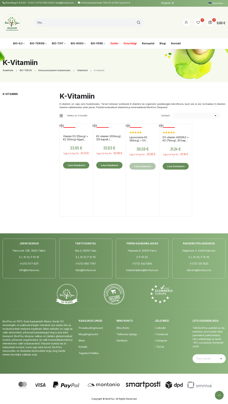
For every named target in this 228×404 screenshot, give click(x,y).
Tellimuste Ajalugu (127, 334)
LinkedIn (160, 327)
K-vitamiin (10, 94)
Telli (220, 358)
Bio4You (110, 398)
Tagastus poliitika (89, 353)
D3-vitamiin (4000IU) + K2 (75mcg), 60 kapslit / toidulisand (176, 139)
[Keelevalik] (216, 3)
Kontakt (83, 346)
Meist (82, 340)
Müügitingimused (88, 334)
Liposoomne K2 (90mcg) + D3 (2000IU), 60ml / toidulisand (138, 139)
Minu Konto (123, 327)
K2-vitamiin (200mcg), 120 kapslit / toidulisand (108, 138)
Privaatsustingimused (91, 327)
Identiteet (122, 340)
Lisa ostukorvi (76, 165)
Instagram (161, 340)
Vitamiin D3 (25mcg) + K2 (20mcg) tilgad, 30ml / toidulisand (75, 138)
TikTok (159, 346)
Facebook (161, 334)
